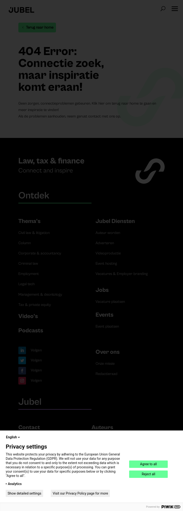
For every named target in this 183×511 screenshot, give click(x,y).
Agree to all (148, 464)
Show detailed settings (24, 493)
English (13, 437)
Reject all (148, 474)
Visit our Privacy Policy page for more (80, 493)
